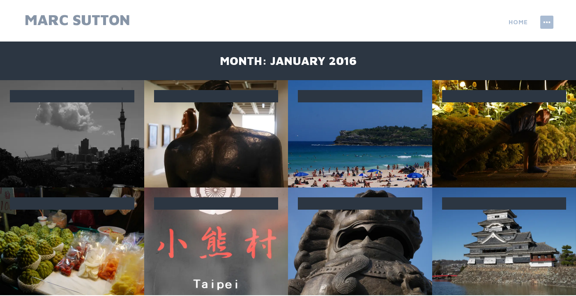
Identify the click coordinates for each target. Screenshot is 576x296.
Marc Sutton (77, 19)
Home (518, 21)
